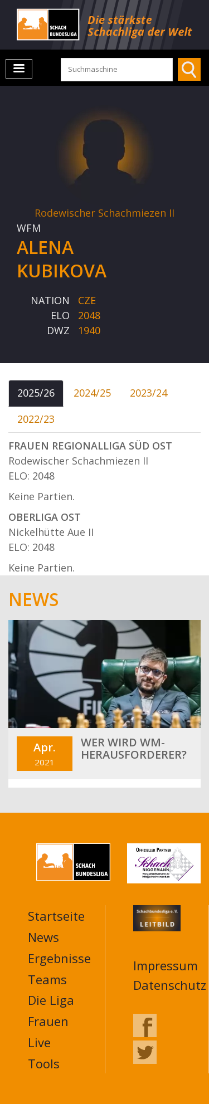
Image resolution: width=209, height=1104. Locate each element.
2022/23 (36, 419)
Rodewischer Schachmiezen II (104, 212)
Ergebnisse (59, 958)
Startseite (56, 915)
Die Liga (51, 999)
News (43, 937)
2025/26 (36, 392)
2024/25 (92, 392)
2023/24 (148, 392)
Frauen (48, 1021)
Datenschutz (169, 984)
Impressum (165, 965)
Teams (47, 979)
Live (39, 1042)
